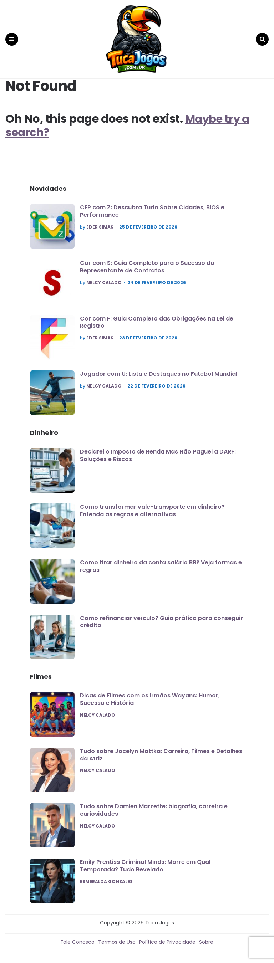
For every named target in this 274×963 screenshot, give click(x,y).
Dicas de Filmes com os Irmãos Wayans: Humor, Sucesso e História (150, 695)
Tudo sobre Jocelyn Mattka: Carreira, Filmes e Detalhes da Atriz (161, 751)
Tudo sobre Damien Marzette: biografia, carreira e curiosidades (154, 806)
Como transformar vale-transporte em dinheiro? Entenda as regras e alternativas (152, 507)
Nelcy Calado (104, 279)
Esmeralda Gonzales (106, 878)
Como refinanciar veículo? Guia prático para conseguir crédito (161, 618)
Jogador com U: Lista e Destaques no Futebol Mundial (158, 370)
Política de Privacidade (167, 938)
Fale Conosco (78, 938)
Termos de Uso (117, 938)
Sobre (206, 938)
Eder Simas (99, 223)
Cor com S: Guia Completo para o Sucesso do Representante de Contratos (147, 263)
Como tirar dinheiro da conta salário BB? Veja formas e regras (161, 562)
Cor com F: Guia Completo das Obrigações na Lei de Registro (156, 318)
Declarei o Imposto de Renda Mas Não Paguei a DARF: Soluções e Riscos (158, 451)
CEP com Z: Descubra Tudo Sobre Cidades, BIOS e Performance (152, 207)
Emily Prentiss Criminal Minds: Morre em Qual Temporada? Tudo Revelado (145, 862)
